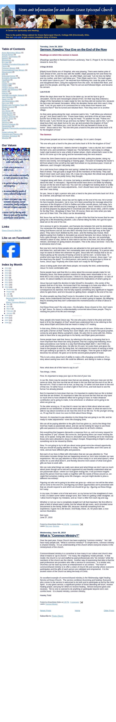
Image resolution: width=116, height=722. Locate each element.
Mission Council (8, 107)
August (9, 291)
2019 (7, 268)
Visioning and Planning (11, 134)
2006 (7, 323)
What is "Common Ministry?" (59, 535)
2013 (7, 280)
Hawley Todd (7, 84)
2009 (7, 315)
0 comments (74, 524)
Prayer (4, 120)
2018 (7, 270)
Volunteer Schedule (9, 136)
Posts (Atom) (57, 616)
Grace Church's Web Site (12, 230)
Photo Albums (7, 115)
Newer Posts (45, 610)
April (8, 306)
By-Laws (5, 62)
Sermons (56, 526)
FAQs (4, 82)
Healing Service (8, 87)
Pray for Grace (7, 118)
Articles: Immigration (10, 56)
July (8, 294)
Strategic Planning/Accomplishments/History (19, 128)
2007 (7, 320)
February (10, 311)
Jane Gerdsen (7, 97)
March (9, 309)
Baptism (5, 58)
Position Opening (8, 116)
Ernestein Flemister (9, 78)
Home (77, 610)
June (9, 296)
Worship (5, 138)
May (8, 304)
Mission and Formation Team (13, 105)
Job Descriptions (8, 101)
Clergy (4, 66)
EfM (3, 74)
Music (4, 109)
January (10, 313)
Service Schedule (9, 124)
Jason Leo (6, 99)
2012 (7, 282)
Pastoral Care (7, 113)
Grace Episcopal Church (11, 241)
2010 (7, 287)
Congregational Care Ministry (13, 70)
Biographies (6, 60)
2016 (7, 273)
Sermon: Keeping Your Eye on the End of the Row (73, 49)
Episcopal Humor (8, 76)
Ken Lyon (49, 526)
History (4, 91)
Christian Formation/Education (14, 64)
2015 (7, 275)
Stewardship (7, 126)
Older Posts (109, 610)
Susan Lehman (8, 132)
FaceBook (6, 80)
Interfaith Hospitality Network (13, 95)
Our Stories (6, 111)
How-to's (5, 93)
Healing (5, 85)
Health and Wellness (10, 89)
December (11, 289)
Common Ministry (52, 604)
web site (17, 37)
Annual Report (7, 54)
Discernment (7, 72)
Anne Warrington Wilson (11, 53)
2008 (7, 318)
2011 (7, 285)
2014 (7, 278)
